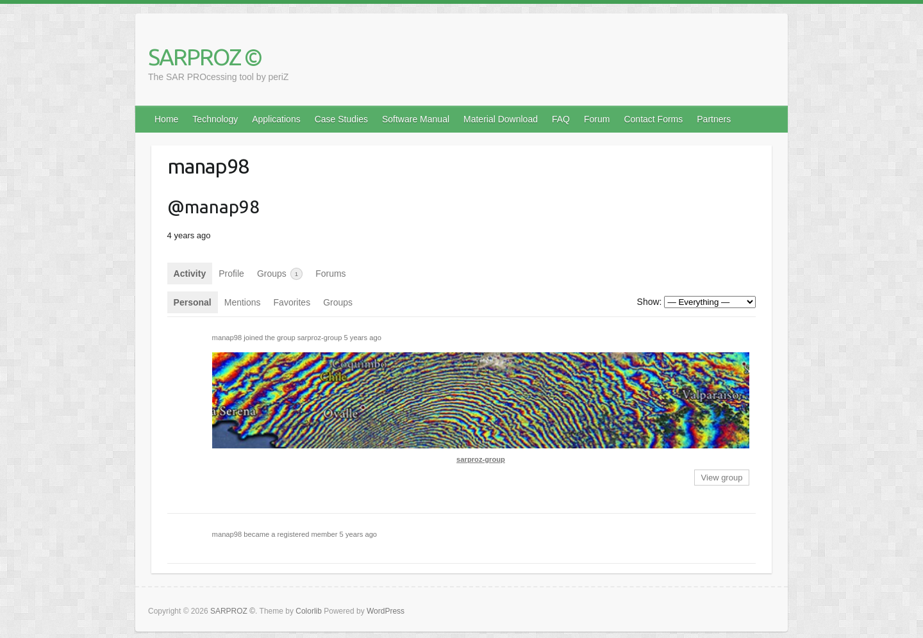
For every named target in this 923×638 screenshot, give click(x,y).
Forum (597, 119)
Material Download (500, 119)
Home (166, 119)
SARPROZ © (205, 57)
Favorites (292, 302)
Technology (215, 119)
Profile (231, 273)
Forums (330, 273)
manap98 (227, 337)
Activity (190, 273)
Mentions (242, 302)
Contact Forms (653, 119)
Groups (280, 274)
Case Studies (341, 119)
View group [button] (722, 477)
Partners (714, 119)
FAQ (561, 119)
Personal (193, 302)
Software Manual (415, 119)
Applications (276, 119)
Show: (649, 302)
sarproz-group (319, 337)
